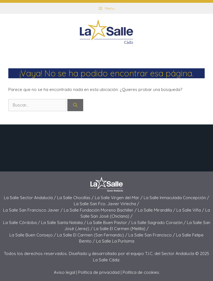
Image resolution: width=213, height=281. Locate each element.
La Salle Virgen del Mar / (119, 197)
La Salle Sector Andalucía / (30, 197)
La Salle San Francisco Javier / (33, 210)
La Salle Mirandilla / (157, 210)
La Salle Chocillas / (76, 197)
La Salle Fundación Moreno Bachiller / (101, 210)
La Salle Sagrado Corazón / (159, 222)
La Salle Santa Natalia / (64, 222)
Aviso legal (64, 272)
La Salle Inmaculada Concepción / (176, 197)
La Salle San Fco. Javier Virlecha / (106, 203)
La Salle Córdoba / (22, 222)
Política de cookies (141, 272)
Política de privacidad (99, 272)
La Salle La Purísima (115, 241)
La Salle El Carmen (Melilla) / (121, 228)
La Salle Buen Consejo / (33, 235)
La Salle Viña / (190, 210)
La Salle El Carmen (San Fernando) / (92, 235)
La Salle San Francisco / (152, 235)
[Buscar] (75, 105)
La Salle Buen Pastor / (109, 222)
